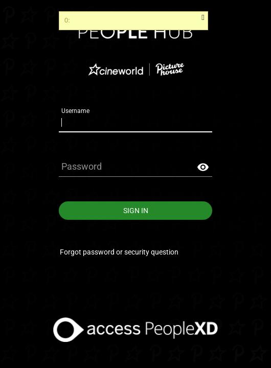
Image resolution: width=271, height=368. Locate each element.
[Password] (135, 167)
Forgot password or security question (119, 252)
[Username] (135, 122)
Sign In (135, 210)
